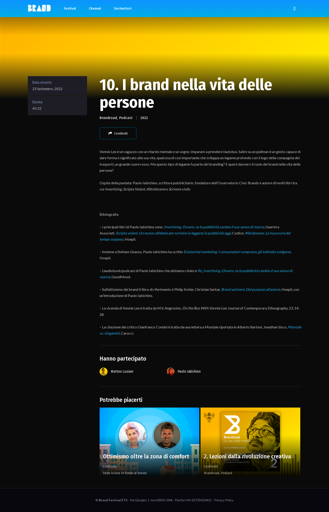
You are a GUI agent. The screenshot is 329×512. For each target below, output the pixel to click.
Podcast (126, 117)
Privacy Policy (224, 500)
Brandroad (108, 117)
